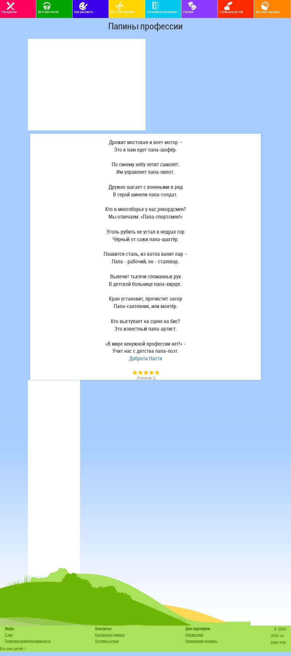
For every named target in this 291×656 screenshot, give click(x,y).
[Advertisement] (87, 84)
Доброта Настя (145, 358)
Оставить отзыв (107, 640)
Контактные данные (110, 634)
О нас (9, 634)
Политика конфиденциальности (27, 640)
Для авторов (194, 634)
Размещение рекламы (201, 640)
